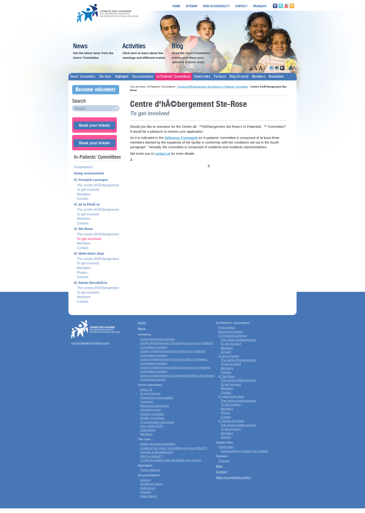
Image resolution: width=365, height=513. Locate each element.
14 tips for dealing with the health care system (170, 460)
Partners (220, 77)
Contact (241, 6)
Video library (148, 496)
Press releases (150, 470)
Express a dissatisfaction (156, 452)
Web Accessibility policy (233, 477)
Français (259, 6)
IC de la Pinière (228, 356)
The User (105, 77)
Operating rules (150, 409)
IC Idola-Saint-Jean (89, 253)
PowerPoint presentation (156, 397)
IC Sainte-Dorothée (231, 421)
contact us (162, 153)
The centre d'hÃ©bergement (98, 185)
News (80, 46)
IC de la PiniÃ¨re (87, 204)
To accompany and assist (157, 422)
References (147, 488)
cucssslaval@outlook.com (90, 343)
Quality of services (152, 418)
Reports (145, 492)
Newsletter (276, 77)
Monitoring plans (151, 484)
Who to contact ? (151, 456)
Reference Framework (181, 138)
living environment (89, 173)
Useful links (202, 77)
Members (258, 77)
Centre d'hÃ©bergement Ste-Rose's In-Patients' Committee (213, 86)
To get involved (88, 189)
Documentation (142, 77)
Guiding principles (152, 414)
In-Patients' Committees (173, 77)
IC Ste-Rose (83, 229)
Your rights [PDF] (151, 426)
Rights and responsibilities (157, 444)
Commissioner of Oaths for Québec (244, 451)
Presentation (83, 167)
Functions (146, 401)
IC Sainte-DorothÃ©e (90, 283)
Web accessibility (216, 6)
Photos (82, 272)
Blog (177, 46)
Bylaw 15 (146, 389)
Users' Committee (82, 77)
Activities (133, 46)
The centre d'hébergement (238, 340)
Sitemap (191, 6)
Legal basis (147, 430)
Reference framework (154, 406)
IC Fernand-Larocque (91, 180)
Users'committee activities (157, 339)
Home (176, 6)
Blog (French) (239, 77)
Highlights (121, 77)
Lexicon (145, 480)
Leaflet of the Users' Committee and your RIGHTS (173, 448)
